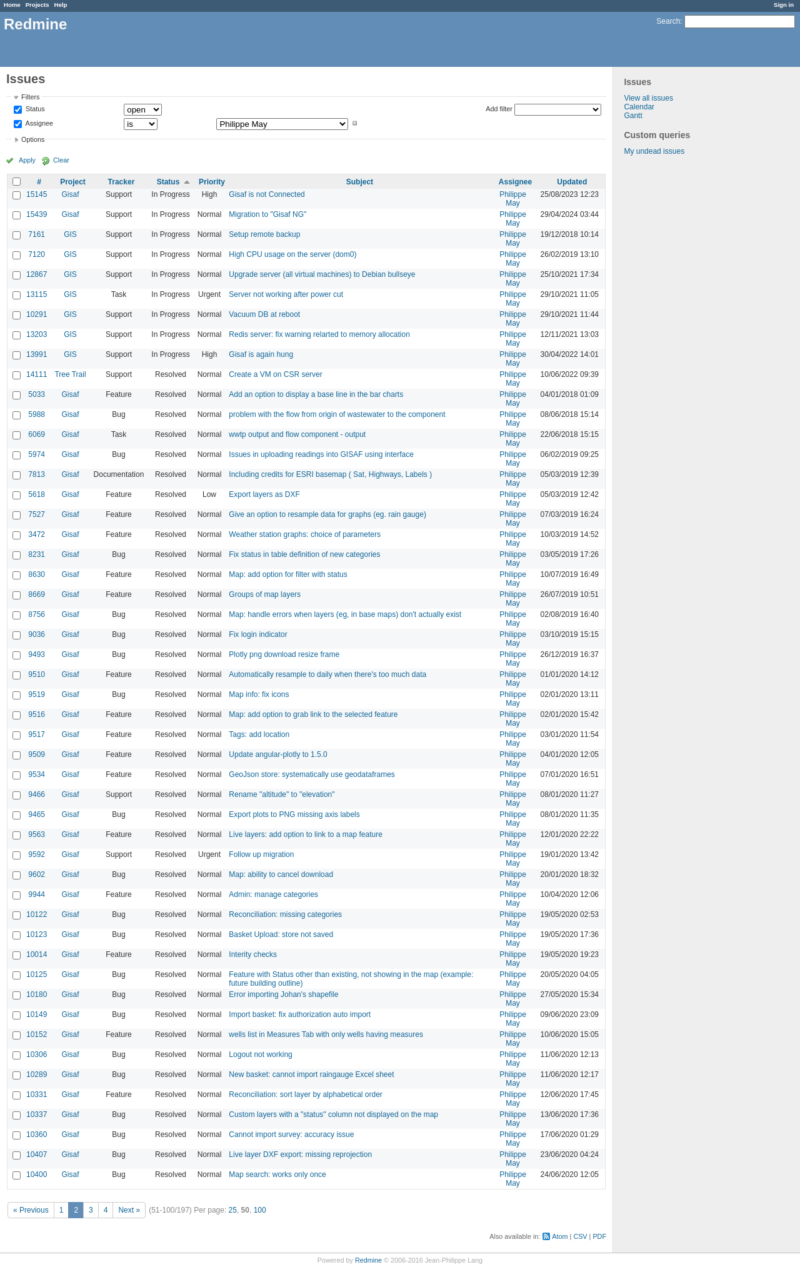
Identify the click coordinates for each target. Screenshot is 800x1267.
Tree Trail (70, 374)
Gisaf (70, 194)
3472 (36, 534)
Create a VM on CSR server (275, 374)
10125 (36, 974)
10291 (36, 314)
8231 (36, 554)
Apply (27, 160)
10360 (36, 1134)
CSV (580, 1236)
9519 (36, 694)
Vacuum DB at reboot (264, 314)
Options (32, 139)
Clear (61, 160)
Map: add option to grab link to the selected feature (313, 714)
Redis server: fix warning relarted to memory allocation (319, 334)
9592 (36, 854)
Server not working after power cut (286, 294)
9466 (36, 794)
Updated (572, 182)
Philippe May (512, 199)
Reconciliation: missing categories (285, 914)
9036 (36, 634)
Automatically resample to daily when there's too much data (327, 674)
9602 (36, 874)
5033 (36, 394)
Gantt (633, 115)
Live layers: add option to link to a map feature (305, 834)
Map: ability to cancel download (281, 874)
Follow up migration (261, 854)
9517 (36, 734)
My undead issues (654, 151)
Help (61, 4)
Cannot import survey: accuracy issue (291, 1134)
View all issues (648, 98)
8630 (36, 574)
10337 (36, 1114)
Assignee (38, 123)
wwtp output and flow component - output (297, 434)
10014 (36, 954)
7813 (36, 474)
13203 (36, 334)
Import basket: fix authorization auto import (300, 1014)
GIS (70, 234)
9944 (36, 894)
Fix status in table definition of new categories (304, 554)
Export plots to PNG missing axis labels (294, 814)
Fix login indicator (258, 634)
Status (34, 109)
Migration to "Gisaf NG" (267, 214)
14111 (36, 374)
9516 (36, 714)
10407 (36, 1154)
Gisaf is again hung (261, 354)
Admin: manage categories (273, 894)
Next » (129, 1210)
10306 (36, 1054)
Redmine (368, 1260)
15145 (36, 194)
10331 (36, 1094)
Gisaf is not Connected (266, 194)
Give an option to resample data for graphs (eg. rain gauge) (327, 514)
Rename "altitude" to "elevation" (281, 794)
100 (260, 1210)
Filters (30, 97)
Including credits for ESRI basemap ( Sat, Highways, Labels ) (330, 474)
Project (73, 182)
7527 (36, 514)
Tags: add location (259, 734)
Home (12, 4)
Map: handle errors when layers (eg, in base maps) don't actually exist (345, 614)
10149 (36, 1014)
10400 (36, 1174)
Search (668, 21)
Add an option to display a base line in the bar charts (316, 394)
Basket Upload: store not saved (281, 934)
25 (233, 1210)
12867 (36, 274)
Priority (212, 182)
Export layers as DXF (264, 494)
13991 (36, 354)
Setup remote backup (264, 234)
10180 (36, 994)
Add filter (499, 109)
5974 (36, 454)
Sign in (784, 4)
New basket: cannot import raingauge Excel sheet (311, 1074)
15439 (36, 214)
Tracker (121, 182)
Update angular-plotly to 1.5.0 (278, 754)
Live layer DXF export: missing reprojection (300, 1154)
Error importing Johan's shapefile (283, 994)
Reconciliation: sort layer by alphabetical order (305, 1094)
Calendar (639, 107)
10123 (36, 934)
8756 (36, 614)
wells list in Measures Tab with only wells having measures (326, 1034)
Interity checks (253, 954)
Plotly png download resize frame (284, 654)
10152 (36, 1034)
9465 (36, 814)
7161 (36, 234)
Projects (37, 4)
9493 (36, 654)
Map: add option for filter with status (288, 574)
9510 (36, 674)
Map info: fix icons (259, 694)
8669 (36, 594)
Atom (560, 1236)
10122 (36, 914)
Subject (359, 182)
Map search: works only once (277, 1174)
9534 (36, 774)
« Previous (31, 1210)
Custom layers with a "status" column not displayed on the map (333, 1114)
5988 (36, 414)
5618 (36, 494)
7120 (36, 254)
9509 (36, 754)
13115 (36, 294)
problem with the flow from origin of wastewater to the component (337, 414)
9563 (36, 834)
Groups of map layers (265, 594)
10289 (36, 1074)
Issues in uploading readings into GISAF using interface (321, 454)
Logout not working (260, 1054)
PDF (599, 1236)
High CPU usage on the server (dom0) (292, 254)
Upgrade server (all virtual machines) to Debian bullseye (322, 274)
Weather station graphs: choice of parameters (305, 534)
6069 (36, 434)
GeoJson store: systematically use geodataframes (311, 774)
